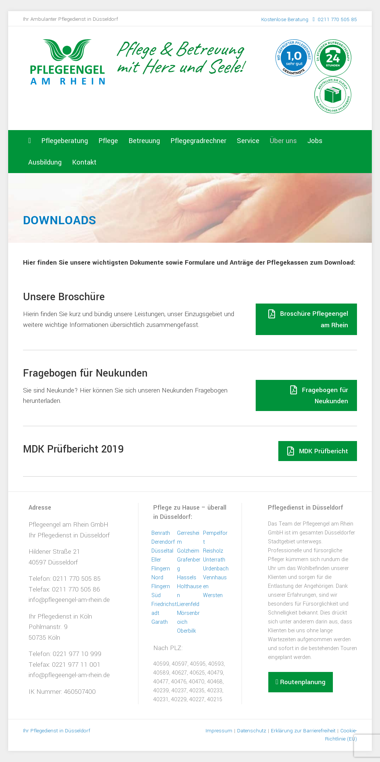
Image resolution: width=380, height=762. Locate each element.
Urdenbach (216, 569)
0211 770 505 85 (309, 19)
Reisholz (213, 551)
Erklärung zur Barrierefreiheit (303, 730)
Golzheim (188, 551)
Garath (159, 622)
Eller (156, 560)
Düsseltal (162, 551)
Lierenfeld (188, 604)
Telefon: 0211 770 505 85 (65, 578)
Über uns (283, 141)
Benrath (160, 533)
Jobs (314, 141)
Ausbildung (45, 162)
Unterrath (214, 560)
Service (248, 141)
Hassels (186, 578)
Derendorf (163, 542)
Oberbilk (186, 631)
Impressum (219, 730)
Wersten (213, 595)
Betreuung (144, 141)
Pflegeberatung (64, 141)
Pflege (108, 141)
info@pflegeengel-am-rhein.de (69, 599)
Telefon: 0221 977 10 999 (65, 654)
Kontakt (84, 162)
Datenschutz (251, 730)
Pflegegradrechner (198, 141)
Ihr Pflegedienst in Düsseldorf (69, 535)
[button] (300, 682)
